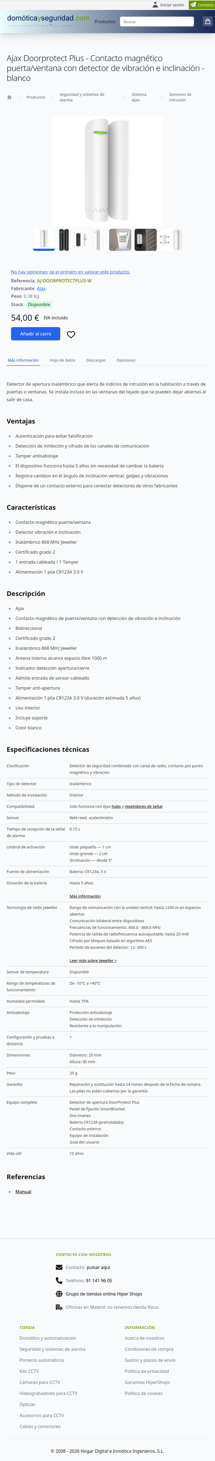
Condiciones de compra (149, 1349)
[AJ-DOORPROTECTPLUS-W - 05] (146, 240)
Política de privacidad (147, 1371)
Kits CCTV (29, 1371)
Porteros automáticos (42, 1360)
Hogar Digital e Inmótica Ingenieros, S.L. (122, 1451)
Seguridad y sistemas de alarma (82, 97)
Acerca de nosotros (144, 1338)
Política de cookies (144, 1393)
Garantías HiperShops (147, 1382)
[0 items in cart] (208, 21)
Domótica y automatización (48, 1338)
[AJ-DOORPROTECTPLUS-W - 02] (69, 240)
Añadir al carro (35, 334)
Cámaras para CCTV (40, 1382)
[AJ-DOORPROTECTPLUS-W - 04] (120, 240)
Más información (23, 360)
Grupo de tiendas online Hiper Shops (104, 1294)
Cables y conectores (40, 1426)
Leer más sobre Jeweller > (93, 960)
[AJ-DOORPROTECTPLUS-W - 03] (95, 240)
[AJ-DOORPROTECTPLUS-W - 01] (44, 240)
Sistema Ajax (139, 97)
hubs (116, 806)
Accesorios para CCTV (42, 1415)
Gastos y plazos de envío (150, 1360)
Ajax (41, 288)
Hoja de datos (62, 360)
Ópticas (27, 1404)
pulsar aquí (98, 1267)
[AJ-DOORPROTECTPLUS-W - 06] (171, 240)
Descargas (96, 360)
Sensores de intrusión (180, 97)
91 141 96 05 (99, 1281)
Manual (23, 1192)
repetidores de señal (143, 806)
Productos (105, 22)
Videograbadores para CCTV (49, 1393)
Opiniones (126, 360)
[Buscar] (157, 22)
